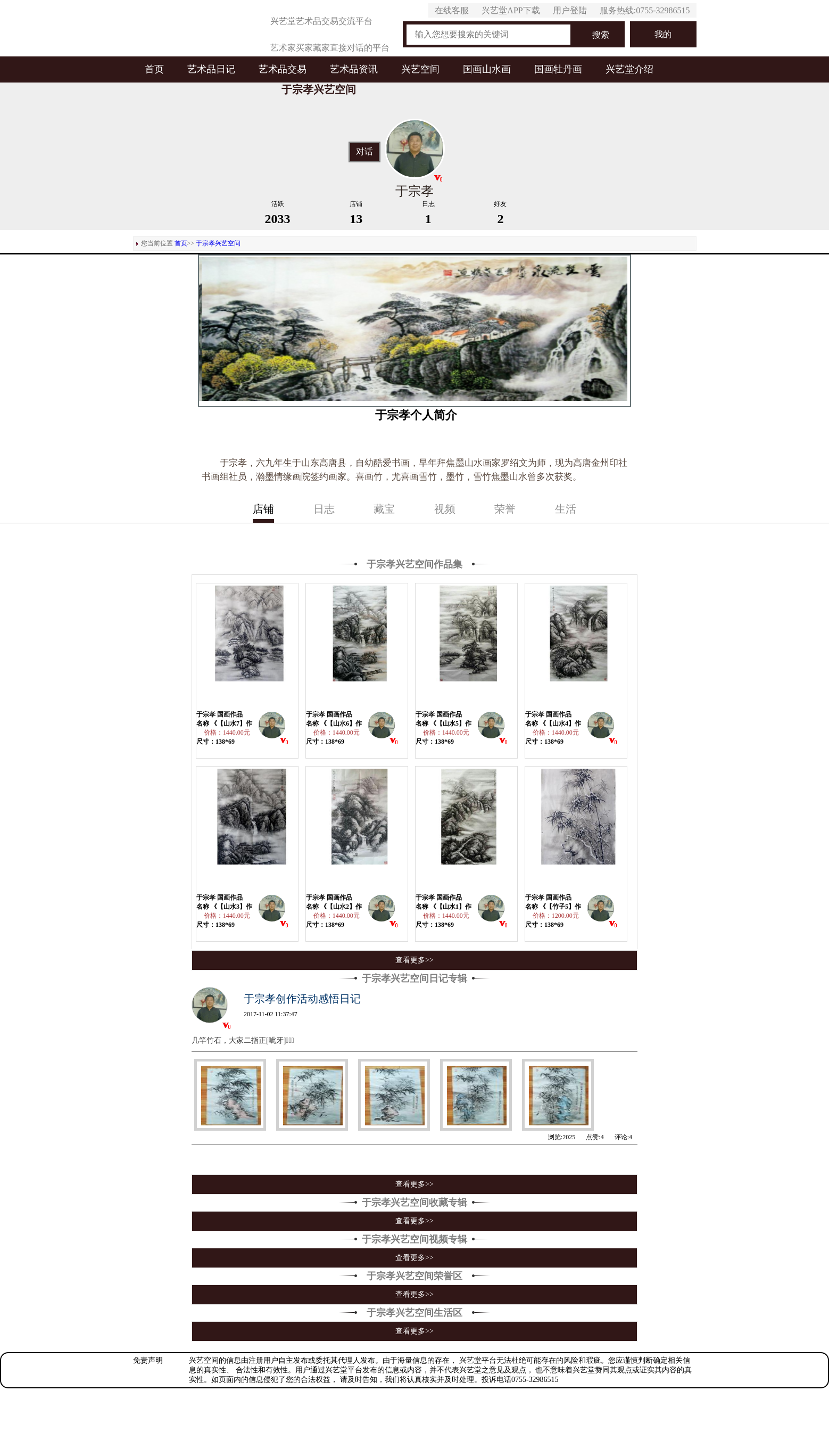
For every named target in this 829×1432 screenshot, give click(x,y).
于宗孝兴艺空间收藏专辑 (414, 1202)
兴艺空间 (420, 69)
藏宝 (384, 509)
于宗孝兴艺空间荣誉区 (414, 1276)
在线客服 (452, 10)
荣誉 (505, 509)
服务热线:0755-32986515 (645, 10)
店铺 (263, 509)
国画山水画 (487, 69)
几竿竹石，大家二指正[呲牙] (243, 1040)
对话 (364, 152)
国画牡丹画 (558, 69)
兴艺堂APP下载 (511, 10)
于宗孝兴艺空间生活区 (414, 1312)
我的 (663, 34)
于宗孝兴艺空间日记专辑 (414, 978)
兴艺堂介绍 (629, 69)
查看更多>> (414, 960)
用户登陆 (570, 10)
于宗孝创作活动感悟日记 (302, 999)
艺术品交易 (282, 69)
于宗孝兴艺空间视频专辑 (414, 1239)
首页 (154, 69)
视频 (444, 509)
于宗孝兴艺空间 (218, 243)
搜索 (600, 34)
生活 (565, 509)
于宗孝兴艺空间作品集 (414, 564)
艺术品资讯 (354, 69)
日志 (324, 509)
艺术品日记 (211, 69)
